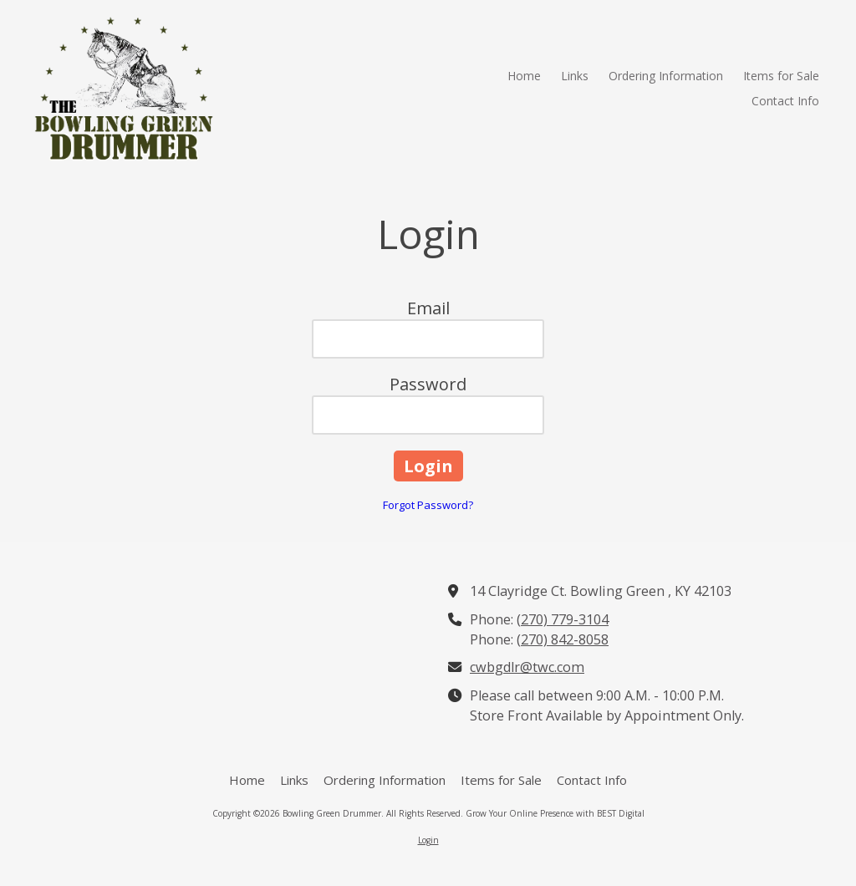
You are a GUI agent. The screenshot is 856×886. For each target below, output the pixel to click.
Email (428, 308)
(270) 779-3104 (563, 619)
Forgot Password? (428, 504)
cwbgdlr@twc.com (527, 667)
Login (428, 840)
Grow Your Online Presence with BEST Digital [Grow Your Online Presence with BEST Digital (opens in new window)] (555, 813)
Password (428, 384)
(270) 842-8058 (563, 639)
